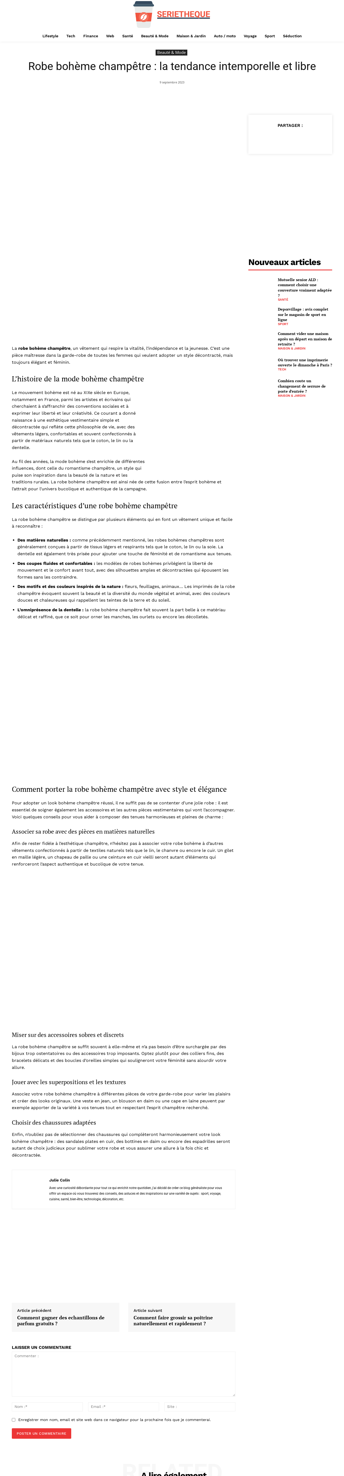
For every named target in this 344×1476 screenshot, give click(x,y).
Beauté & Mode (171, 53)
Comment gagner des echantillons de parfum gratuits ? (61, 1240)
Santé (283, 299)
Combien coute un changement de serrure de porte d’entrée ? (302, 386)
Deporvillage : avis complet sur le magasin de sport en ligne (303, 314)
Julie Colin (59, 1099)
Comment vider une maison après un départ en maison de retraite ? (305, 339)
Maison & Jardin (292, 348)
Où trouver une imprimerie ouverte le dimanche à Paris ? (305, 362)
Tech (282, 369)
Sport (283, 324)
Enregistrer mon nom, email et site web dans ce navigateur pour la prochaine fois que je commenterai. (114, 1339)
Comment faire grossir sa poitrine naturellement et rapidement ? (173, 1240)
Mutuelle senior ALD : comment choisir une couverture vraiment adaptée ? (305, 287)
